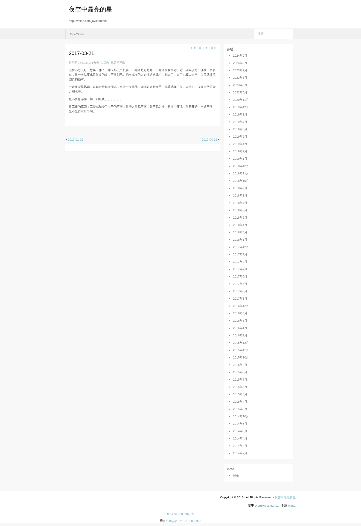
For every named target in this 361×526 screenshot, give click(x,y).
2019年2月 (240, 151)
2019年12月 (241, 107)
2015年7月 (240, 379)
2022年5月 (240, 92)
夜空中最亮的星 (90, 9)
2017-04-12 (209, 139)
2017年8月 (240, 261)
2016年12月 (241, 306)
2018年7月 (240, 203)
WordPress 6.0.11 (267, 505)
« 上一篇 (196, 47)
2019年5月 (240, 136)
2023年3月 (240, 85)
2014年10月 (241, 416)
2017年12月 (241, 247)
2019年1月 (240, 158)
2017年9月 (240, 254)
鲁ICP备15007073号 (180, 514)
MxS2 (292, 505)
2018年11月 (241, 173)
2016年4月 (240, 328)
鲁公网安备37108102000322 (180, 521)
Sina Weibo (77, 33)
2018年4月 (240, 225)
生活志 (105, 62)
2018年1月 (240, 239)
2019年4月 (240, 144)
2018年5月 (240, 217)
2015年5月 (240, 394)
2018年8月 (240, 195)
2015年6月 (240, 387)
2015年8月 (240, 372)
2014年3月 (240, 446)
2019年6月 (240, 129)
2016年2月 (240, 335)
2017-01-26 (75, 139)
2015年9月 (240, 365)
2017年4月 (240, 284)
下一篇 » (210, 47)
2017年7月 (240, 269)
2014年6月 (240, 423)
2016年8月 (240, 313)
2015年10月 (241, 357)
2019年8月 (240, 114)
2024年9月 (240, 55)
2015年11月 (241, 350)
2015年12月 (241, 342)
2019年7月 (240, 122)
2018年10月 (241, 180)
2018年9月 (240, 188)
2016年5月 (240, 320)
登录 (236, 475)
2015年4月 (240, 401)
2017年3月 (240, 291)
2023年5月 (240, 77)
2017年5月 (240, 276)
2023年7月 (240, 70)
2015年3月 (240, 409)
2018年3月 (240, 232)
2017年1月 (240, 298)
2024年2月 (240, 63)
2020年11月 (241, 99)
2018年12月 (241, 166)
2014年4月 (240, 438)
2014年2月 (240, 453)
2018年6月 (240, 210)
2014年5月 (240, 431)
